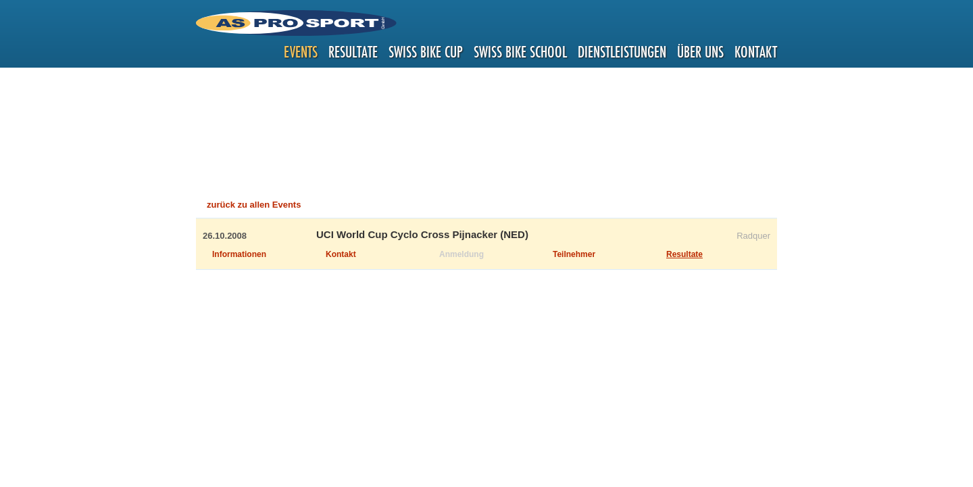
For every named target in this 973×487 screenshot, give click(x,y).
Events (301, 52)
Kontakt (755, 52)
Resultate (353, 52)
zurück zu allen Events (254, 205)
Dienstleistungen (622, 52)
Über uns (700, 52)
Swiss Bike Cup (426, 52)
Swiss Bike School (520, 52)
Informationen (239, 254)
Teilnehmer (574, 254)
